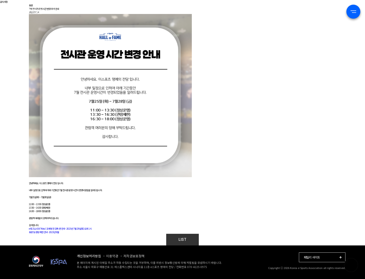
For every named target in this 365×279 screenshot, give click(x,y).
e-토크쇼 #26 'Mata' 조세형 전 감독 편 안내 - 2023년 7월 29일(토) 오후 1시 (60, 228)
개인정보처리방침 (89, 256)
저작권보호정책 (134, 256)
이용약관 (112, 256)
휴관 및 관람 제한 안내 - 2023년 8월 (44, 232)
